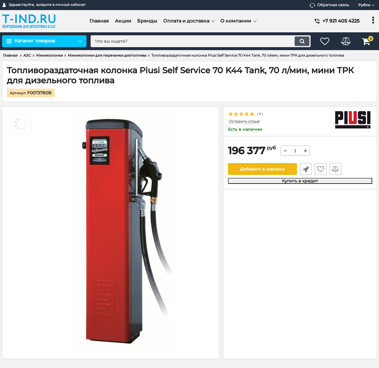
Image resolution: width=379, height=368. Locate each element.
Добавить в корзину (262, 169)
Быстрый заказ (306, 169)
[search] (201, 41)
